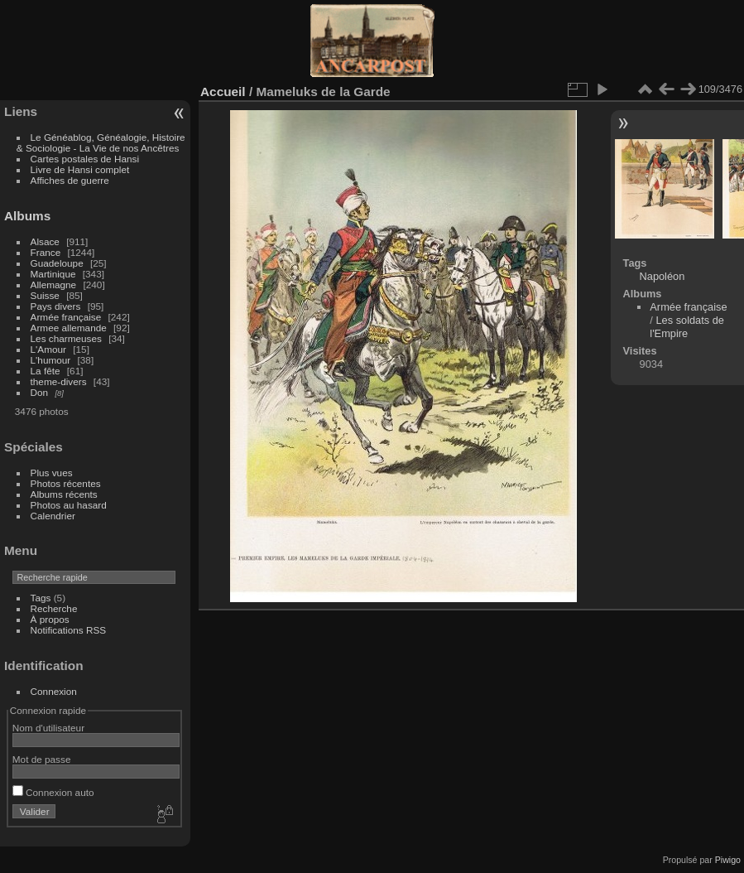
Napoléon (662, 276)
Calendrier (53, 515)
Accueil (223, 91)
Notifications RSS (69, 630)
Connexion (54, 691)
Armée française (66, 316)
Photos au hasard (69, 504)
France (46, 252)
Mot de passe (41, 759)
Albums (27, 216)
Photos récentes (66, 483)
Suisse (45, 295)
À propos (50, 619)
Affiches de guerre (70, 180)
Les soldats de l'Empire (687, 327)
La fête (45, 370)
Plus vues (52, 472)
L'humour (51, 360)
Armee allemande (69, 327)
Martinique (53, 273)
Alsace (45, 241)
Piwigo (728, 860)
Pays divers (56, 306)
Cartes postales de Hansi (85, 158)
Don (40, 392)
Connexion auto (53, 792)
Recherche (54, 608)
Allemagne (54, 284)
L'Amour (48, 349)
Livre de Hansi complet (80, 169)
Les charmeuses (66, 338)
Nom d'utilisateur (48, 727)
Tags (41, 597)
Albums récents (64, 494)
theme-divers (59, 381)
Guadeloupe (57, 263)
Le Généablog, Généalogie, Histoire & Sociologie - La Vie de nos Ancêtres (101, 142)
